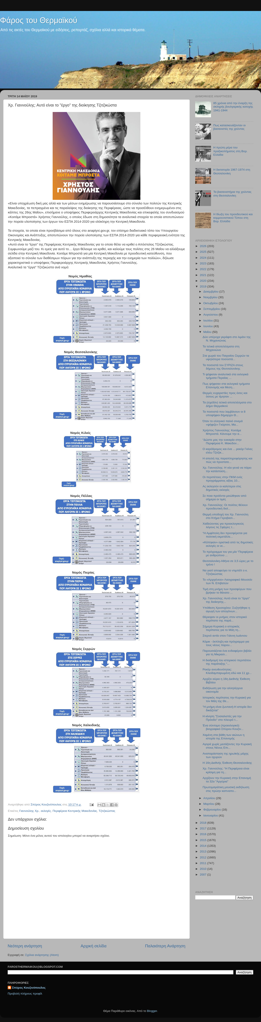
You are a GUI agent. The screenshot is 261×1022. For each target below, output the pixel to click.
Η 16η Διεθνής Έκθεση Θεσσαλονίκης (227, 762)
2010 (203, 868)
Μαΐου (207, 332)
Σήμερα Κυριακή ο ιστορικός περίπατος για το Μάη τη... (222, 628)
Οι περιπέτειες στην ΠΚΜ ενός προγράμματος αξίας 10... (222, 478)
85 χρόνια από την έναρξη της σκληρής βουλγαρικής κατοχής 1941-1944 (233, 106)
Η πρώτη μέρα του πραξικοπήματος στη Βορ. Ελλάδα (230, 151)
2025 (203, 251)
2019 (203, 286)
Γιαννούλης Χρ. (29, 811)
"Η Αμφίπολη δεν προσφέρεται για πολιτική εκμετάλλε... (225, 534)
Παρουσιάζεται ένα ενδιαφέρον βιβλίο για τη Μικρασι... (227, 652)
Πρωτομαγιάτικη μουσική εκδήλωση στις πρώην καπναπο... (226, 788)
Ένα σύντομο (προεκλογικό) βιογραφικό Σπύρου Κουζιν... (223, 727)
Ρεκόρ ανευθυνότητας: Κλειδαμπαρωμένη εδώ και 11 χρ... (227, 671)
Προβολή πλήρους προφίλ (25, 993)
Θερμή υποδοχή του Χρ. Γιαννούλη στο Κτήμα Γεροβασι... (225, 516)
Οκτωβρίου (211, 303)
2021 (203, 275)
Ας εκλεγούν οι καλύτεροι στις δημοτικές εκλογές (222, 488)
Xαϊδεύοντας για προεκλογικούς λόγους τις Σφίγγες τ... (223, 525)
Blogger (152, 1011)
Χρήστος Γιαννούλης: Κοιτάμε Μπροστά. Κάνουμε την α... (222, 432)
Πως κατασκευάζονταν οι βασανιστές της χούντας (229, 127)
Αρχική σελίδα (94, 946)
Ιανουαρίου (211, 815)
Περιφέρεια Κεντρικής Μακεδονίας (75, 811)
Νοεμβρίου (210, 297)
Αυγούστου (211, 314)
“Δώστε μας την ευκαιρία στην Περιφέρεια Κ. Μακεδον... (222, 441)
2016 (203, 834)
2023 (203, 263)
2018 (203, 822)
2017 (203, 828)
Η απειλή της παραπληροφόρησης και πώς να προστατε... (227, 460)
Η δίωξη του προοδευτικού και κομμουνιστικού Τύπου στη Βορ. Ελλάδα (233, 218)
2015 (203, 840)
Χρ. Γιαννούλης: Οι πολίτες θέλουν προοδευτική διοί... (225, 506)
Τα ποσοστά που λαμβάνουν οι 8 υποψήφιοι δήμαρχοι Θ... (224, 413)
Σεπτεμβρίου (212, 309)
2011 (203, 863)
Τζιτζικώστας (107, 811)
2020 (203, 280)
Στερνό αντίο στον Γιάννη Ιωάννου (225, 635)
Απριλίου (209, 798)
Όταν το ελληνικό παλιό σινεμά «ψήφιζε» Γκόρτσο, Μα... (223, 422)
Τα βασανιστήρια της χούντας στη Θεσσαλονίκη (232, 193)
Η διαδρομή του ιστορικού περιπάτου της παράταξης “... (227, 662)
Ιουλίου (208, 320)
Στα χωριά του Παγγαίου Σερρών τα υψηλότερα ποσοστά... (226, 357)
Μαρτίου (209, 803)
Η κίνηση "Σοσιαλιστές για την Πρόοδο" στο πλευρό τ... (222, 718)
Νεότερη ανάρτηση (25, 946)
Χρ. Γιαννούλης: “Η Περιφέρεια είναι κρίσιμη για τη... (226, 770)
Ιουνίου (208, 326)
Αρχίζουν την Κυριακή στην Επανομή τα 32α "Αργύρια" (227, 779)
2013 (203, 851)
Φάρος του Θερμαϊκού (38, 20)
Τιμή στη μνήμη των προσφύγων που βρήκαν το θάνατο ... (227, 590)
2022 (203, 269)
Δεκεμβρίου (211, 291)
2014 (203, 845)
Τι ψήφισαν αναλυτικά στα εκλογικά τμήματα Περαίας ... (225, 376)
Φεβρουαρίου (212, 809)
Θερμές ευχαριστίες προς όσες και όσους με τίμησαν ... (225, 394)
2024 (203, 257)
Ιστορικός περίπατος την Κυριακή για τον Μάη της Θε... (227, 699)
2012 (203, 857)
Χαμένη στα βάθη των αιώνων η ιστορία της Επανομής (224, 736)
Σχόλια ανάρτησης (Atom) (42, 955)
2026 (203, 246)
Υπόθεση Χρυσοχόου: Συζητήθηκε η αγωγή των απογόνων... (226, 609)
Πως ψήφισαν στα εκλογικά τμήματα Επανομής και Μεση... (226, 385)
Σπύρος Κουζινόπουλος (29, 987)
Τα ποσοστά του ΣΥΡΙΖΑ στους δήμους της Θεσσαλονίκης (223, 366)
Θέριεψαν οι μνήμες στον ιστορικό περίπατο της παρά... (225, 618)
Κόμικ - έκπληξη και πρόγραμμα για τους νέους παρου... (226, 643)
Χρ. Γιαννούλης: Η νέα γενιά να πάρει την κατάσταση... (227, 469)
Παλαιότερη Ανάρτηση (165, 946)
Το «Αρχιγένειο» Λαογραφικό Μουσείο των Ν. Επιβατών (227, 581)
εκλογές (46, 811)
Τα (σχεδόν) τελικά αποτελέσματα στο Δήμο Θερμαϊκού (227, 404)
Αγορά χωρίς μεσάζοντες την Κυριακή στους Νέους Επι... (227, 745)
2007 (203, 874)
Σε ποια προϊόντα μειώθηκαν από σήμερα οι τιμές (225, 497)
